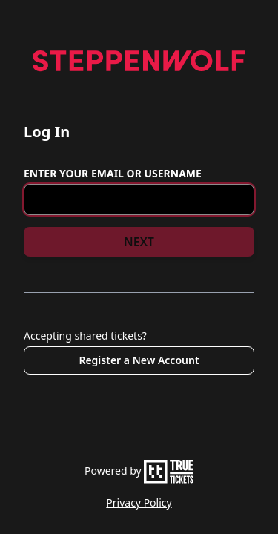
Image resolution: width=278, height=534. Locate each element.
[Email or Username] (139, 199)
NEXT (139, 242)
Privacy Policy (138, 502)
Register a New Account (139, 360)
